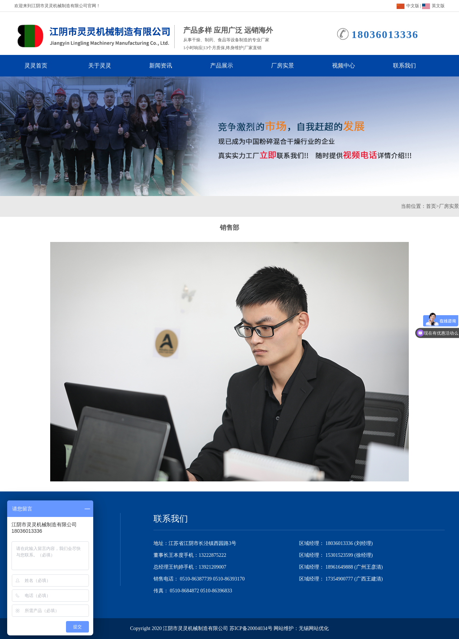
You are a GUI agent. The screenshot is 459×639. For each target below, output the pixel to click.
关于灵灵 (106, 65)
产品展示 (228, 65)
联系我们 (411, 65)
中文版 (408, 5)
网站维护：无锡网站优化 (301, 628)
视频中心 (350, 65)
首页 (431, 206)
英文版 (433, 5)
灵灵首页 (40, 65)
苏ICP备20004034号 (251, 628)
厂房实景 (289, 65)
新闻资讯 (167, 65)
